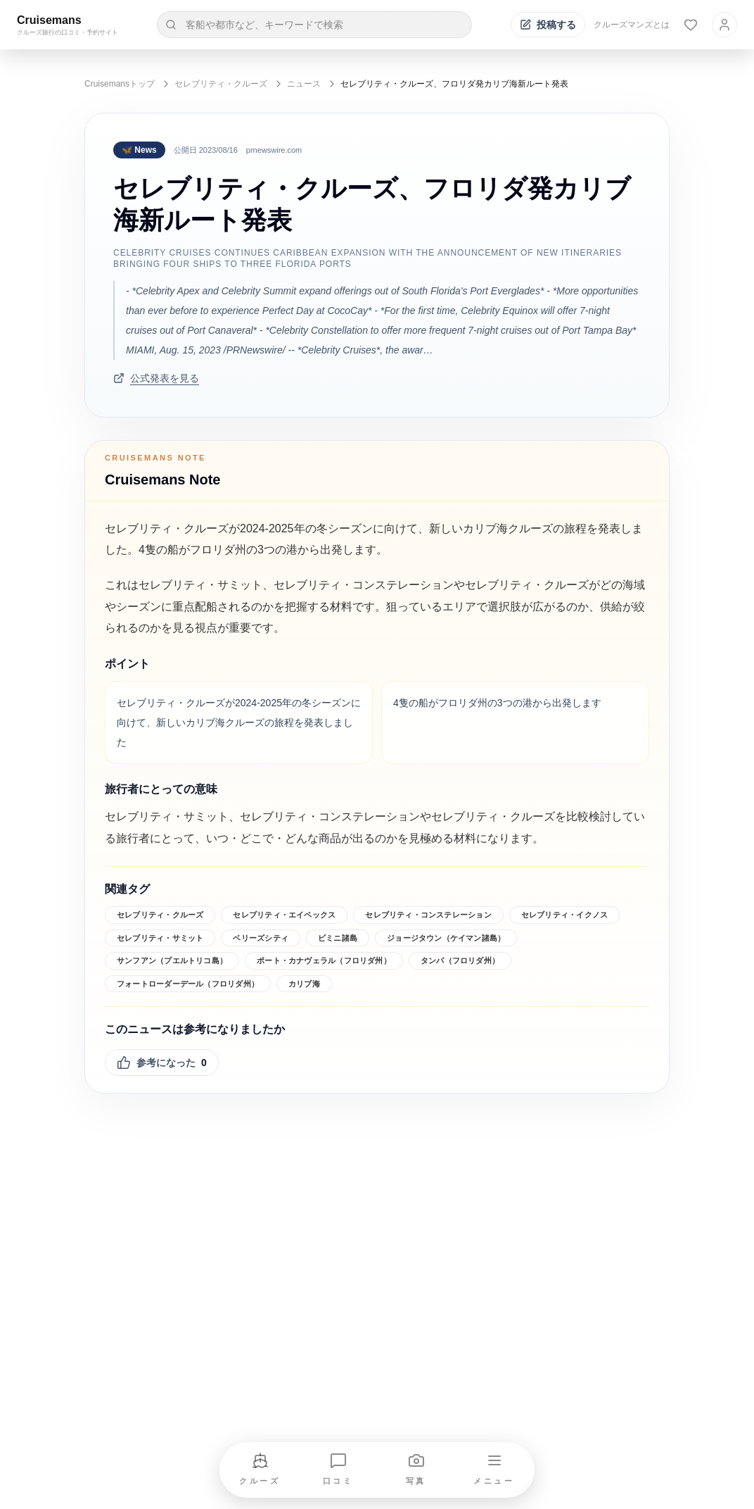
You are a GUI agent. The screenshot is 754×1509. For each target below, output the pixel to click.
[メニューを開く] (494, 1470)
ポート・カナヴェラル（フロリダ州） (324, 960)
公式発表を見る (156, 378)
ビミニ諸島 (337, 938)
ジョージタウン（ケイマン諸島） (446, 938)
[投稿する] (548, 24)
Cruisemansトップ (119, 84)
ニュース (304, 84)
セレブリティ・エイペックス (284, 914)
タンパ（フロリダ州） (460, 960)
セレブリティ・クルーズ (220, 84)
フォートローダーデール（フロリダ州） (188, 983)
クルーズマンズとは (632, 25)
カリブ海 (304, 983)
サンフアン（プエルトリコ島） (172, 960)
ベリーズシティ (260, 938)
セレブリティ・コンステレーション (428, 914)
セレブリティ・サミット (160, 938)
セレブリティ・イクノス (564, 914)
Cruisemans (49, 20)
